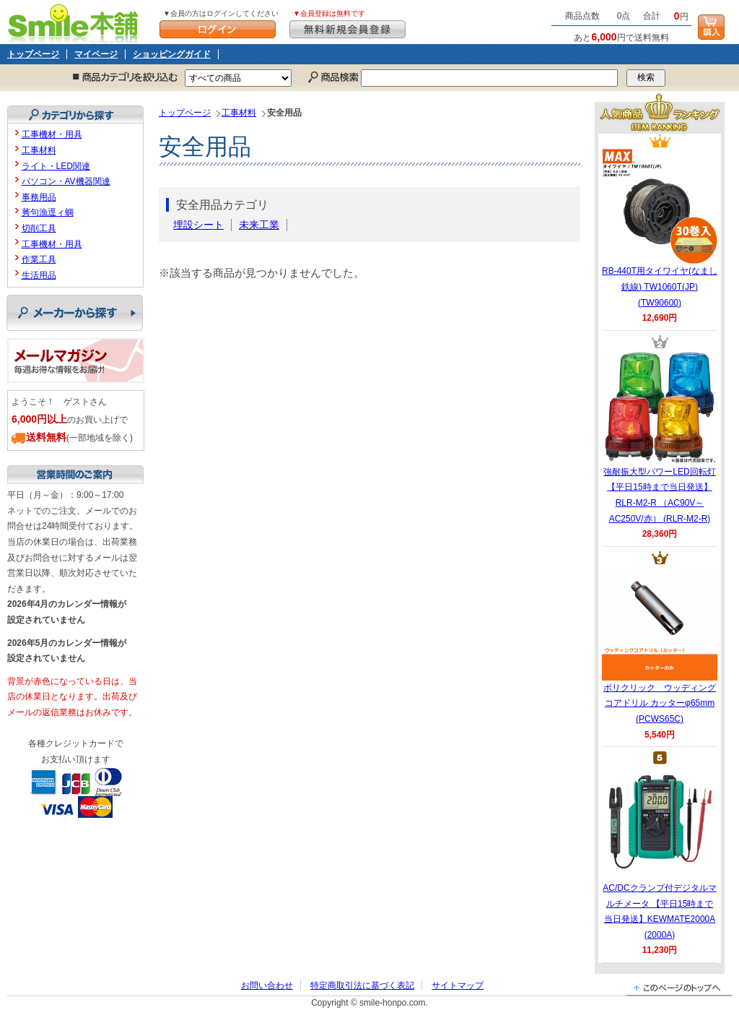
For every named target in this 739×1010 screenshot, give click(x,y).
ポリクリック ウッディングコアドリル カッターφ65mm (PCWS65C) (659, 644)
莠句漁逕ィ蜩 (48, 212)
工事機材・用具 (52, 134)
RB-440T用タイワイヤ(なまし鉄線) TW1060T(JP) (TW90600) (659, 227)
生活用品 (39, 275)
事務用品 (39, 197)
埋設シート (198, 224)
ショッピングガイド (172, 54)
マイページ (96, 54)
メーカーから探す (74, 313)
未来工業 (259, 224)
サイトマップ (458, 985)
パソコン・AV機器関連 (66, 181)
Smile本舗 (76, 22)
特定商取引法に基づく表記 (362, 985)
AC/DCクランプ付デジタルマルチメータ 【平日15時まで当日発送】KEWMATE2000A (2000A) (659, 852)
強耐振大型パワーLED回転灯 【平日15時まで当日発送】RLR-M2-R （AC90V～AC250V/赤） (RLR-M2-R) (659, 436)
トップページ (33, 54)
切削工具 (39, 228)
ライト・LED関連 (56, 166)
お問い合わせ (267, 985)
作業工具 (39, 259)
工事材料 (239, 113)
